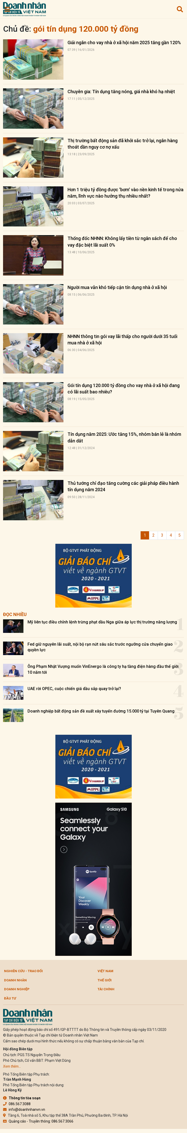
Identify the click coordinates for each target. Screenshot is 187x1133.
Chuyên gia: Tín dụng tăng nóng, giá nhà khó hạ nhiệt (121, 91)
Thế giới (105, 980)
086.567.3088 (17, 1104)
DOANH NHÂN (15, 980)
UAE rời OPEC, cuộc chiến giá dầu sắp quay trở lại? (74, 688)
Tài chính (106, 989)
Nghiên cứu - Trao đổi (23, 971)
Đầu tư (10, 998)
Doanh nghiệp (17, 989)
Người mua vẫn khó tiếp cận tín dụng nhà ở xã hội (117, 287)
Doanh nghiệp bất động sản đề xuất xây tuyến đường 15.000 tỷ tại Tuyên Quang (101, 711)
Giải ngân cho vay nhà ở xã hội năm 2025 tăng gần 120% (124, 42)
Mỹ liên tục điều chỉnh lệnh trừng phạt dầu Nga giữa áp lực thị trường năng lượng (102, 622)
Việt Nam (105, 971)
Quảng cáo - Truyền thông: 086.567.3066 (38, 1121)
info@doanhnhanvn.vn (24, 1109)
